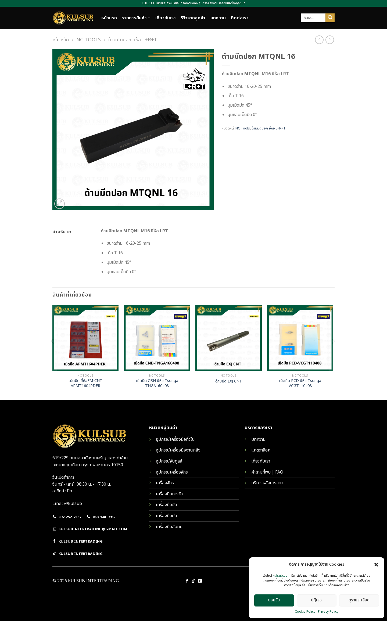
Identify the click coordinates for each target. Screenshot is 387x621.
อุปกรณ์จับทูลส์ (169, 461)
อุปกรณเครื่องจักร (172, 472)
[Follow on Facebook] (187, 581)
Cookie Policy (305, 611)
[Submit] (330, 18)
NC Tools (88, 40)
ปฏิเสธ (316, 600)
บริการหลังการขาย (267, 483)
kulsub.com (282, 575)
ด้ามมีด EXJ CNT (228, 381)
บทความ (218, 18)
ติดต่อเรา (240, 18)
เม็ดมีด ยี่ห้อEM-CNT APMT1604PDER (85, 383)
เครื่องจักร (165, 483)
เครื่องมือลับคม (169, 526)
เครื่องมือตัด (166, 515)
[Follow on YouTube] (200, 581)
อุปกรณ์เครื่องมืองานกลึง (178, 450)
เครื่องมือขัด (166, 504)
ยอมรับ (274, 600)
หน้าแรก (109, 18)
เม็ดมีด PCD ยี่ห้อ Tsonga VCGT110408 (300, 383)
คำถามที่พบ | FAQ (267, 472)
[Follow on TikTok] (193, 581)
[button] (376, 564)
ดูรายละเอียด (359, 600)
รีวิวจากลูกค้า (193, 18)
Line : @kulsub (67, 503)
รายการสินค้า (136, 18)
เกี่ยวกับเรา (165, 18)
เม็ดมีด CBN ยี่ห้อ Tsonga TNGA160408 (157, 383)
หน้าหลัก (60, 40)
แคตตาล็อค (260, 450)
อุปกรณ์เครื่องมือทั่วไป (175, 439)
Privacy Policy (328, 611)
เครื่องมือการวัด (169, 494)
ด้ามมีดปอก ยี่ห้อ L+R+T (132, 40)
